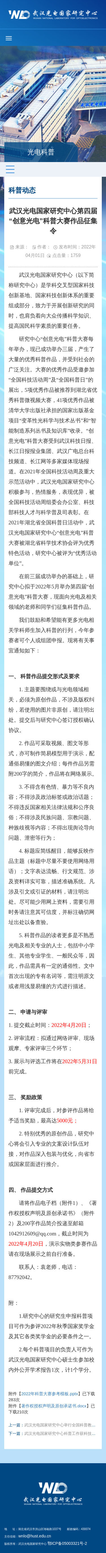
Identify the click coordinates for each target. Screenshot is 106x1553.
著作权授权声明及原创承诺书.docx (53, 1405)
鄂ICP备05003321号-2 (67, 1543)
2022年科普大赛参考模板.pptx (49, 1393)
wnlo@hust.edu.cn (34, 1536)
